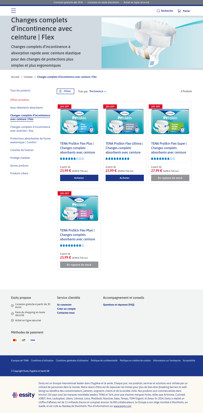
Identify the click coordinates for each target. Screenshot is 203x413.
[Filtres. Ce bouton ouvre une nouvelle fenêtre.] (65, 91)
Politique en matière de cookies (135, 360)
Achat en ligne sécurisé (136, 2)
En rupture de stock (170, 177)
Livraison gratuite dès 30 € (68, 2)
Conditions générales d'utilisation (72, 360)
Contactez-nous (66, 312)
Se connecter (64, 304)
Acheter (79, 177)
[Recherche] (165, 11)
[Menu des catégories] (13, 11)
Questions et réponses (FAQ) (118, 304)
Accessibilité (189, 360)
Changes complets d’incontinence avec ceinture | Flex (67, 76)
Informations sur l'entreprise (166, 360)
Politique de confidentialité (104, 360)
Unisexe (28, 76)
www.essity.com (122, 406)
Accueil (15, 76)
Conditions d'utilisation (42, 360)
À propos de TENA (20, 360)
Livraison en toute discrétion (103, 2)
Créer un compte (66, 308)
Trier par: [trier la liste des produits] (83, 91)
